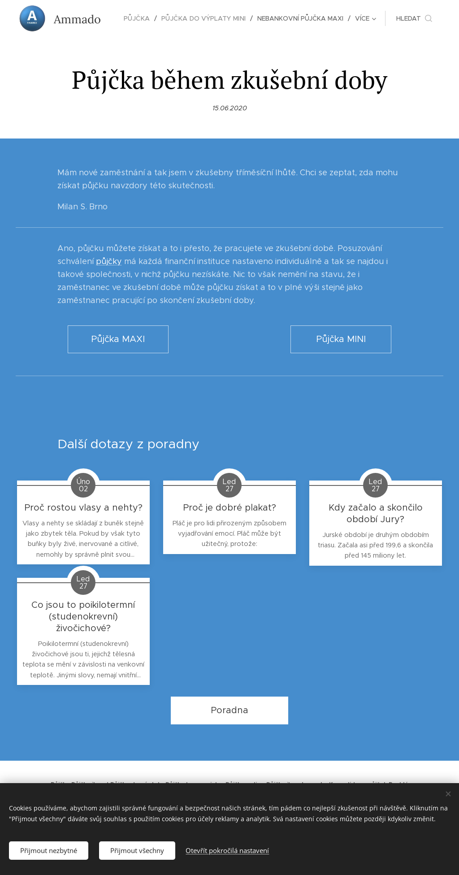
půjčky (109, 261)
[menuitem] (142, 18)
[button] (414, 18)
